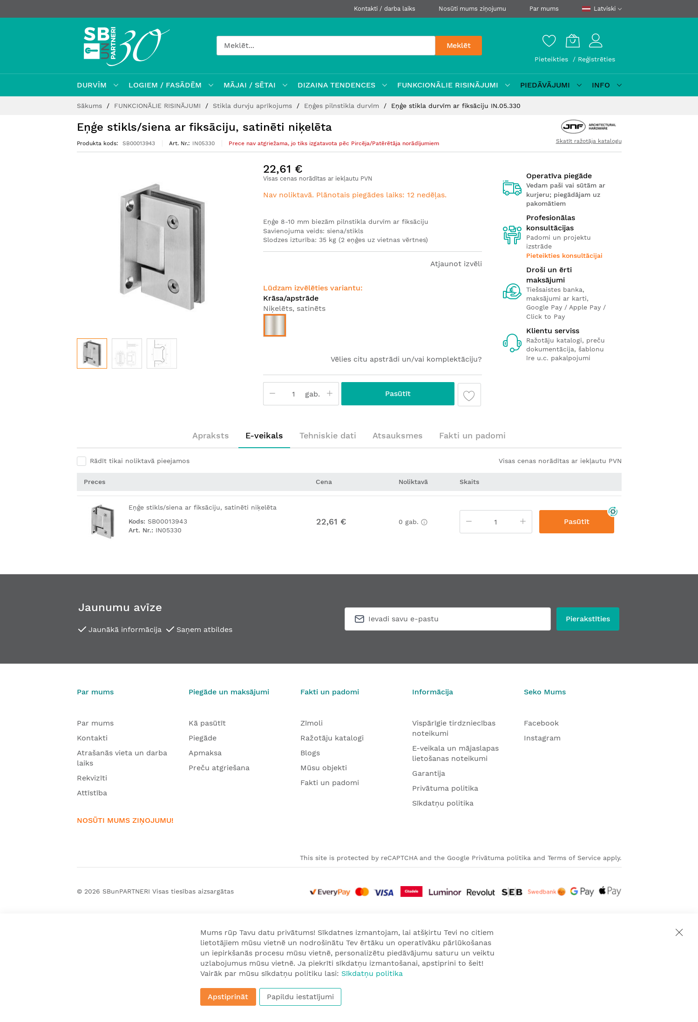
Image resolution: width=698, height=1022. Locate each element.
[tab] (210, 435)
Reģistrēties (596, 59)
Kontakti (92, 737)
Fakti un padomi (472, 435)
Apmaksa (205, 752)
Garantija (428, 773)
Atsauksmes (398, 435)
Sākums (90, 105)
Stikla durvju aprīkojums (253, 105)
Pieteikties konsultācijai (564, 255)
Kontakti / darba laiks (384, 8)
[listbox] (372, 328)
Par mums (544, 8)
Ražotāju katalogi (332, 737)
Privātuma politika (445, 788)
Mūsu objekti (323, 767)
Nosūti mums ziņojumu (472, 8)
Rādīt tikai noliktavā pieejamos (140, 460)
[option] (274, 325)
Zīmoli (311, 723)
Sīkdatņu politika (443, 803)
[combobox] (326, 45)
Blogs (310, 752)
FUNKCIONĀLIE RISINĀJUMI (158, 105)
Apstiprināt (228, 996)
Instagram (542, 737)
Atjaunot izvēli (456, 263)
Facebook (541, 723)
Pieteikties (552, 59)
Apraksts (210, 435)
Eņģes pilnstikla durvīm (342, 105)
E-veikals (264, 435)
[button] (127, 353)
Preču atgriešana (219, 767)
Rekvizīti (92, 777)
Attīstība (92, 792)
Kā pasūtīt (207, 723)
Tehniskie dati (327, 435)
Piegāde (203, 737)
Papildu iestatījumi (300, 996)
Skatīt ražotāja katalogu (589, 141)
